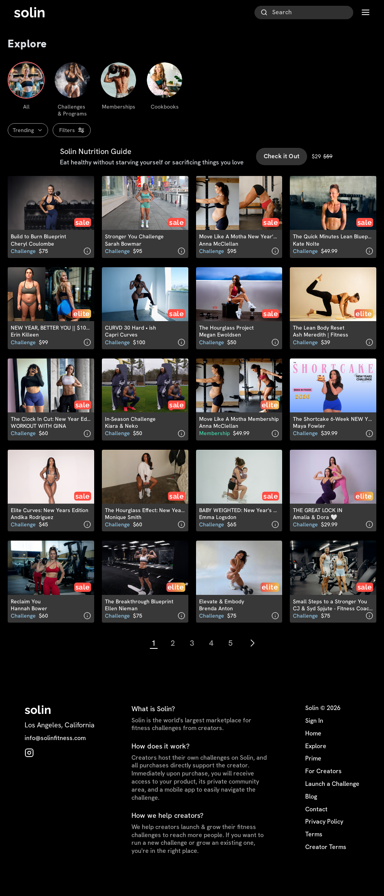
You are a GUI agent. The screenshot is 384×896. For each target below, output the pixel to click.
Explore (315, 762)
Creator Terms (325, 863)
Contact (316, 825)
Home (313, 750)
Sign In (314, 737)
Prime (313, 775)
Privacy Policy (324, 838)
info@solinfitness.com (55, 754)
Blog (311, 813)
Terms (313, 850)
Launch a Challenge (332, 800)
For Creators (323, 787)
